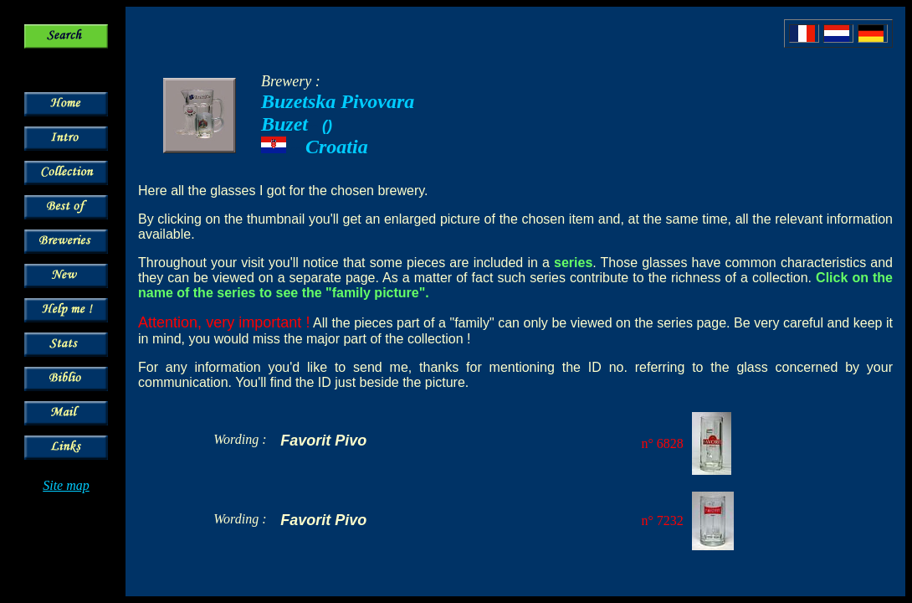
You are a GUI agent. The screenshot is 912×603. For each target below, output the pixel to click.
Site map (66, 485)
